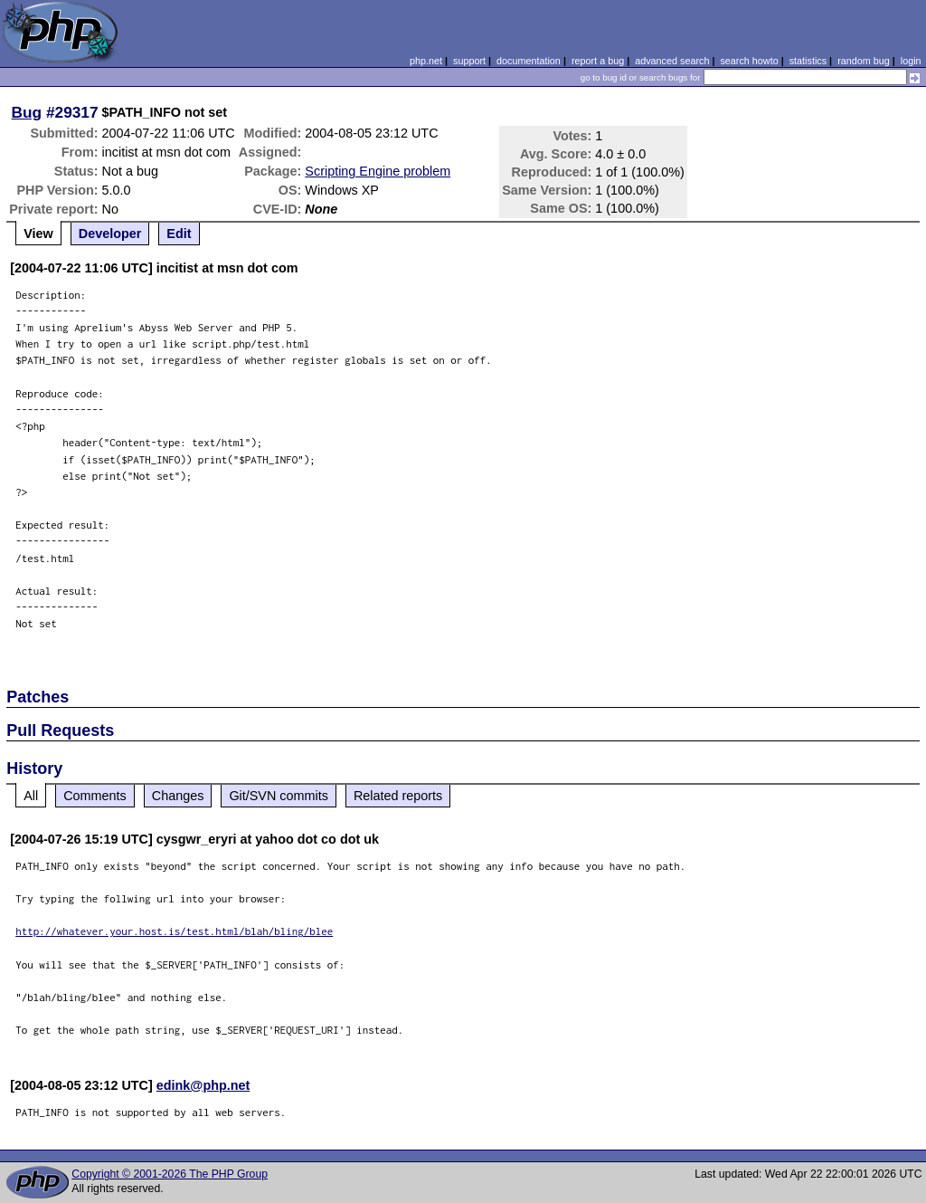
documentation (528, 60)
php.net (426, 60)
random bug (863, 60)
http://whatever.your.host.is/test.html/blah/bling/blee (174, 931)
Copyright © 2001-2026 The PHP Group (169, 1174)
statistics (808, 60)
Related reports (398, 795)
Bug (27, 112)
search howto (749, 60)
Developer (110, 233)
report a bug (598, 60)
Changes (178, 795)
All (31, 795)
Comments (95, 795)
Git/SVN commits (278, 795)
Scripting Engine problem (377, 171)
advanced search (672, 60)
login (911, 60)
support (469, 60)
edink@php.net (203, 1085)
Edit (178, 233)
